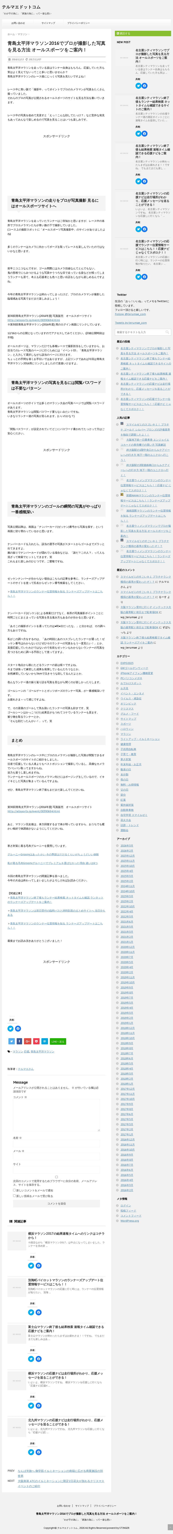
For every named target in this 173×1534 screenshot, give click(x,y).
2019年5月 (127, 1002)
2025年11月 (128, 861)
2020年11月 (128, 952)
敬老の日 (126, 769)
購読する (123, 33)
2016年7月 (127, 1165)
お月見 (124, 688)
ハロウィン (127, 729)
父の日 (124, 789)
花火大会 (126, 820)
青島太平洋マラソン (42, 1051)
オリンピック (128, 703)
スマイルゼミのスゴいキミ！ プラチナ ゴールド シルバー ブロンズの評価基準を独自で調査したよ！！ (145, 429)
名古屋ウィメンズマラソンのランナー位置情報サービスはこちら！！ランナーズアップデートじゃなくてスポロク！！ (146, 556)
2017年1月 (127, 1134)
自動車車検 (127, 810)
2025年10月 (128, 866)
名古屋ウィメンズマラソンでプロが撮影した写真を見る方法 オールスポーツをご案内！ (146, 531)
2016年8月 (127, 1159)
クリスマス (127, 708)
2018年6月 (127, 1058)
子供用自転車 (128, 749)
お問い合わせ (18, 23)
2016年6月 (127, 1170)
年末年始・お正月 (131, 764)
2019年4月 (127, 1007)
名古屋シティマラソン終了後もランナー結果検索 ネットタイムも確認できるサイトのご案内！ (153, 103)
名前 (17, 1138)
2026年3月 (127, 845)
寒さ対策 (126, 759)
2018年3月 (127, 1073)
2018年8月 (127, 1048)
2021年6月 (127, 921)
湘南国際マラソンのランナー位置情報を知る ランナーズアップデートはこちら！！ (146, 515)
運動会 (124, 830)
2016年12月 (128, 1139)
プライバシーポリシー (78, 23)
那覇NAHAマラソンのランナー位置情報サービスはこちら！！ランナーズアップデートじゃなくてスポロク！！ (145, 500)
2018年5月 (127, 1063)
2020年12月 (128, 947)
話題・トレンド (130, 825)
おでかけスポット (131, 683)
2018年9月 (127, 1043)
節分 (123, 794)
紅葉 (123, 800)
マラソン (18, 1051)
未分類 (124, 774)
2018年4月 (127, 1068)
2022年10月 (128, 906)
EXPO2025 (127, 663)
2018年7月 (127, 1053)
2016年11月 (128, 1144)
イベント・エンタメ (132, 693)
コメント (20, 1097)
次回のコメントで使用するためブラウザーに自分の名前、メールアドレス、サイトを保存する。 (55, 1182)
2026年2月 (127, 850)
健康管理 (126, 744)
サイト (17, 1164)
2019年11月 (128, 977)
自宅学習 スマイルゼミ (134, 815)
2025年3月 (127, 876)
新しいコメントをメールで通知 (34, 1190)
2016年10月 (128, 1149)
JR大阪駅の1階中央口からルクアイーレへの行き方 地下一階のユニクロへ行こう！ (145, 455)
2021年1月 (127, 942)
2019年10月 (128, 982)
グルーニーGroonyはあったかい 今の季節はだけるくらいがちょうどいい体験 (53, 854)
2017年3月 (127, 1124)
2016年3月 (127, 1185)
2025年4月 (127, 871)
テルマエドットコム (21, 7)
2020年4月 (127, 967)
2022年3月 (127, 916)
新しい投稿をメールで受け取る (34, 1196)
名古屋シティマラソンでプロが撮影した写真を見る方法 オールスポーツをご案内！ (152, 55)
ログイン (126, 1205)
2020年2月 (127, 972)
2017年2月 (127, 1129)
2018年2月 (127, 1078)
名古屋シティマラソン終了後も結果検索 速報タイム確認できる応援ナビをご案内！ (153, 151)
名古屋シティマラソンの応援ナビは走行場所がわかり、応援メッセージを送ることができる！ (152, 199)
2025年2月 (127, 881)
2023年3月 (127, 896)
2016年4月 (127, 1180)
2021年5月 (127, 926)
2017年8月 (127, 1109)
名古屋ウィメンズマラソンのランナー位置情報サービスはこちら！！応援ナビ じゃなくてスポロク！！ (146, 485)
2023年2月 (127, 901)
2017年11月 (128, 1094)
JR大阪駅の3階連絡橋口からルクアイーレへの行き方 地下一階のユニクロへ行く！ (145, 470)
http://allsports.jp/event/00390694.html (33, 320)
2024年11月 (128, 886)
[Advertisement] (56, 161)
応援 (26, 1051)
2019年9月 (127, 987)
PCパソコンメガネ (131, 678)
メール (18, 1151)
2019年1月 (127, 1023)
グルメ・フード (130, 713)
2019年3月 (127, 1013)
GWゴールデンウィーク (134, 668)
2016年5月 (127, 1175)
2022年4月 (127, 911)
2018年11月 (128, 1033)
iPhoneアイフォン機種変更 (137, 673)
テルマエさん (26, 1069)
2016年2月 (127, 1190)
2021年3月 (127, 931)
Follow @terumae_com (130, 314)
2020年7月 (127, 957)
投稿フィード (128, 1210)
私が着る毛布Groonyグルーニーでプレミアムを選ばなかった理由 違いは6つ (52, 863)
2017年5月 (127, 1119)
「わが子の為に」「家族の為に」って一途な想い (86, 1519)
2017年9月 (127, 1104)
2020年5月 (127, 962)
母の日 (124, 779)
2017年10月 (128, 1099)
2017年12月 (128, 1089)
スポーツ (126, 724)
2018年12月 (128, 1028)
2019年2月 (127, 1018)
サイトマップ (48, 23)
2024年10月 (128, 891)
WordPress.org (130, 1220)
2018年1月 (127, 1083)
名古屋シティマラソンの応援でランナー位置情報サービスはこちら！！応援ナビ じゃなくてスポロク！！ (152, 246)
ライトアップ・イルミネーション (140, 739)
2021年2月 (127, 937)
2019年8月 (127, 992)
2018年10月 (128, 1038)
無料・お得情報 (130, 784)
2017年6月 (127, 1114)
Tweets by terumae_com (131, 322)
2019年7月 (127, 997)
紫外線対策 (127, 805)
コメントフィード (131, 1215)
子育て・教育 (128, 754)
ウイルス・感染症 (131, 698)
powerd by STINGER (118, 1527)
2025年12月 (128, 855)
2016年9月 (127, 1154)
